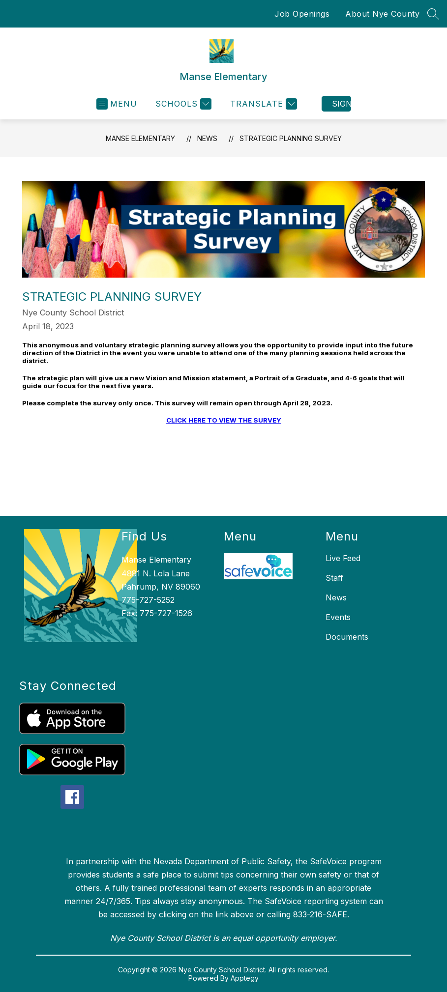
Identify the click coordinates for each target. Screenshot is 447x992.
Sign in (341, 104)
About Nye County (382, 14)
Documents (347, 637)
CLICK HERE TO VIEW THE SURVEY (223, 420)
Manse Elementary (140, 138)
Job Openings (301, 14)
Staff (334, 578)
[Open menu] (116, 104)
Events (338, 617)
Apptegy (245, 978)
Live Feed (343, 558)
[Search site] (433, 14)
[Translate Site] (262, 104)
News (207, 138)
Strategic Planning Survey (290, 138)
